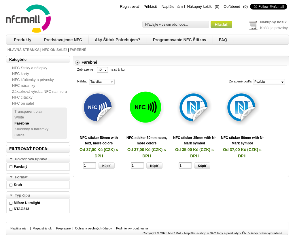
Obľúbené (232, 6)
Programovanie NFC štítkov (179, 39)
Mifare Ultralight (27, 203)
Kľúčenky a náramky (31, 129)
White (19, 117)
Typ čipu (22, 195)
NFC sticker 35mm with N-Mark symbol (194, 140)
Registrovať (129, 6)
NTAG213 (21, 209)
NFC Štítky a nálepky (29, 68)
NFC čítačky (22, 97)
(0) (217, 6)
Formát (21, 177)
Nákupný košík (199, 6)
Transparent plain (29, 111)
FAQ (223, 39)
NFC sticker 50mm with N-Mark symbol (242, 140)
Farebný (20, 167)
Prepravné (63, 228)
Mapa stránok (42, 228)
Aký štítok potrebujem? (117, 39)
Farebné (78, 50)
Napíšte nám (172, 6)
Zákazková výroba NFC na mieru (39, 91)
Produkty (22, 39)
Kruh (18, 185)
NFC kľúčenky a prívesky (33, 80)
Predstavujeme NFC (63, 39)
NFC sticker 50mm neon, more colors (146, 140)
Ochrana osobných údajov (93, 228)
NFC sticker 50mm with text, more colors (99, 140)
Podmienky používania (132, 228)
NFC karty (20, 73)
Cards (19, 135)
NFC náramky (23, 85)
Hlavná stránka (23, 50)
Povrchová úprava (31, 159)
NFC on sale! (54, 50)
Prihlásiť (150, 6)
